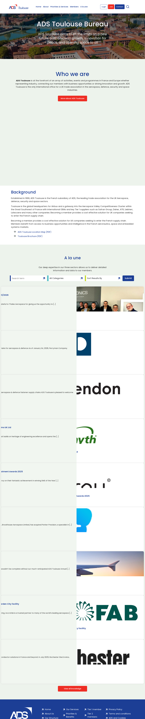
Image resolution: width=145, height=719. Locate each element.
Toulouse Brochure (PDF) (30, 236)
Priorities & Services (59, 6)
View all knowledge (72, 688)
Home (38, 6)
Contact (119, 7)
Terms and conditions (120, 713)
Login (104, 7)
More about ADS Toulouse (72, 98)
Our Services (72, 709)
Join (111, 7)
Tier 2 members (92, 715)
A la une (84, 6)
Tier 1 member (94, 709)
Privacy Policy (115, 709)
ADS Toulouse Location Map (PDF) (34, 232)
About (46, 6)
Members (74, 6)
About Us (49, 713)
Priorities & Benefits (71, 715)
